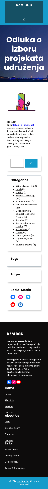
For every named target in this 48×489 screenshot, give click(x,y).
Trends (19, 232)
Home (8, 394)
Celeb (19, 189)
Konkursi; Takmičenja (26, 204)
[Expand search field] (24, 19)
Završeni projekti (24, 244)
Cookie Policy (11, 461)
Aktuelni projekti (24, 186)
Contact (9, 412)
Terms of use (11, 449)
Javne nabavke (23, 201)
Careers (9, 440)
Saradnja (20, 220)
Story (7, 421)
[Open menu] (24, 12)
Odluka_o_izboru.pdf (23, 125)
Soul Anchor (23, 481)
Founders (9, 434)
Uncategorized (23, 235)
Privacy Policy (12, 455)
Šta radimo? (22, 229)
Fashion (19, 192)
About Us (9, 400)
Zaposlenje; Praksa (25, 238)
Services (9, 406)
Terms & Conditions (15, 468)
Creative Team (12, 427)
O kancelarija (22, 210)
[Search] (31, 163)
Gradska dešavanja (25, 195)
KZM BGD (24, 4)
